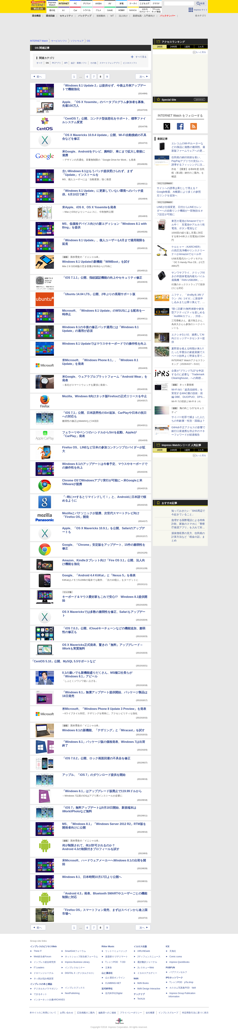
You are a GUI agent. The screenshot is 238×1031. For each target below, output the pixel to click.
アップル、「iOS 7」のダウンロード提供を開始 (93, 774)
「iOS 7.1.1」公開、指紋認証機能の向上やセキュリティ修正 (102, 277)
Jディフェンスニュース (148, 956)
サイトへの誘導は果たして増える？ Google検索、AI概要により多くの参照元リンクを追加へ (179, 192)
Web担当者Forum (42, 956)
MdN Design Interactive (148, 988)
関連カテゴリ (46, 58)
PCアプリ (56, 63)
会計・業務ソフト (79, 63)
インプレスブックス (75, 987)
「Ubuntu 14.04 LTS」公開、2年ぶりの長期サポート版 (98, 294)
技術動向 (101, 15)
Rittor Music (108, 946)
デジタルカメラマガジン (46, 988)
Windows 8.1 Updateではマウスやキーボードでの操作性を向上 (104, 343)
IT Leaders (39, 967)
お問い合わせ (66, 1012)
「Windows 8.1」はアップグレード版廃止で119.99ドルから (102, 791)
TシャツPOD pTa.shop (181, 982)
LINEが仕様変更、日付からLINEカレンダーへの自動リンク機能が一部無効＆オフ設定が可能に (180, 211)
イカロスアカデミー (147, 973)
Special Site (169, 99)
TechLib (141, 998)
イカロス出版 (140, 946)
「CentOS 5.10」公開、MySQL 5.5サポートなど (63, 661)
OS (47, 63)
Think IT (38, 951)
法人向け (123, 15)
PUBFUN (170, 967)
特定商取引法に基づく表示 (195, 1012)
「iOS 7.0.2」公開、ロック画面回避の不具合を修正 (96, 758)
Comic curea (175, 956)
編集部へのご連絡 (107, 1012)
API (65, 63)
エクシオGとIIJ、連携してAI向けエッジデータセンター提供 (188, 338)
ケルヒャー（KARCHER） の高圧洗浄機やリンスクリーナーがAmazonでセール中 (188, 250)
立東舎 (108, 967)
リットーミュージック (116, 951)
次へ (145, 76)
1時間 (160, 46)
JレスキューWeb (145, 967)
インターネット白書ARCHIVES (49, 999)
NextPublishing (72, 993)
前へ (36, 76)
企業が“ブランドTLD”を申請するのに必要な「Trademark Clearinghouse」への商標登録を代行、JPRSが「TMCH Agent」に (187, 378)
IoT (112, 15)
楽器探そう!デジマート (116, 956)
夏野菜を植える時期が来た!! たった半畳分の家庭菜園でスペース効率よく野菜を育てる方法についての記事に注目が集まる (188, 356)
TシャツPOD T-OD (115, 962)
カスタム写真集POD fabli (182, 987)
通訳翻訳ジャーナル (147, 962)
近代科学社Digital (113, 993)
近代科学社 (107, 988)
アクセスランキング (173, 41)
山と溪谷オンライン (115, 977)
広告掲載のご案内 (86, 1012)
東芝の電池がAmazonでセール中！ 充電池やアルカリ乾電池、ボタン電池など (188, 224)
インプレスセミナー (75, 967)
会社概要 (150, 1012)
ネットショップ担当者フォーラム (81, 956)
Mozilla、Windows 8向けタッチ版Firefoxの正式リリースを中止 (104, 396)
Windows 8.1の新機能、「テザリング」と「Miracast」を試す (103, 730)
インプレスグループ (168, 1012)
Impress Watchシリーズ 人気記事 (181, 445)
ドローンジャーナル (44, 973)
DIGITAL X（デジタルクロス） (80, 973)
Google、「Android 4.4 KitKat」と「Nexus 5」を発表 (99, 575)
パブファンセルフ (178, 972)
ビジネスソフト (130, 63)
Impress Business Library (77, 962)
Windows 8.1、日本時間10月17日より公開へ (92, 876)
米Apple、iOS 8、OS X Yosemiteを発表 (89, 207)
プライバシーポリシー (131, 1012)
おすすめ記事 (169, 503)
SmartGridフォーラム (75, 951)
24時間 (173, 46)
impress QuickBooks (179, 962)
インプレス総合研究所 (45, 962)
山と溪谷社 (107, 973)
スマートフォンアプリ (110, 63)
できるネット (40, 994)
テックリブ (139, 994)
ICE (167, 946)
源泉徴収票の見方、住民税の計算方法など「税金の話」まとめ (188, 537)
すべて (39, 63)
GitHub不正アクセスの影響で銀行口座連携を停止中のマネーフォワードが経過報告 (188, 431)
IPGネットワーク (174, 977)
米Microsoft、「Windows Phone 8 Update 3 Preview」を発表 (104, 708)
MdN (136, 978)
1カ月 (201, 46)
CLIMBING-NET (113, 983)
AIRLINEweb (143, 951)
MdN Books (143, 983)
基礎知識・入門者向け (144, 15)
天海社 (172, 951)
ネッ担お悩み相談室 (44, 978)
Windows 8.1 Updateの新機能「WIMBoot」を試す (96, 261)
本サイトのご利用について (43, 1012)
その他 (93, 63)
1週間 (187, 46)
